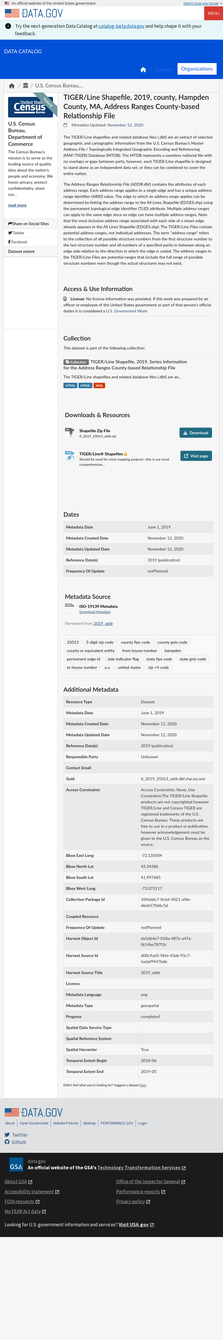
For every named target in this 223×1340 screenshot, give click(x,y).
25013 (73, 642)
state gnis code (193, 658)
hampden (172, 650)
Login (142, 1123)
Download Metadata (95, 612)
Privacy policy (130, 1201)
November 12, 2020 (125, 124)
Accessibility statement (29, 1191)
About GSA (16, 1181)
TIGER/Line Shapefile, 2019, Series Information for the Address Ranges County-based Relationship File (125, 364)
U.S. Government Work (126, 310)
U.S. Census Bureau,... (59, 85)
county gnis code (172, 642)
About (10, 1123)
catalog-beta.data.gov (121, 26)
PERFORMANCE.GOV (117, 1123)
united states (129, 667)
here (143, 1085)
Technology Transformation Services (138, 1167)
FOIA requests (19, 1201)
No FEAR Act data (23, 1211)
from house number (139, 650)
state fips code (159, 658)
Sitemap (89, 1123)
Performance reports (138, 1191)
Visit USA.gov (134, 1224)
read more (17, 205)
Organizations (197, 68)
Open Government (34, 1123)
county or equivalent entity (91, 650)
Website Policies (65, 1123)
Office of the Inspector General (148, 1181)
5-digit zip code (100, 642)
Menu (214, 13)
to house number (82, 667)
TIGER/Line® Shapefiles (101, 453)
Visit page (196, 455)
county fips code (135, 642)
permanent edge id (83, 658)
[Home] (34, 13)
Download (195, 432)
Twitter (16, 233)
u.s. (107, 667)
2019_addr (103, 623)
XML (99, 385)
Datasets (163, 69)
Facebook (17, 242)
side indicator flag (123, 658)
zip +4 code (158, 667)
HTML (70, 385)
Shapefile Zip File (94, 430)
